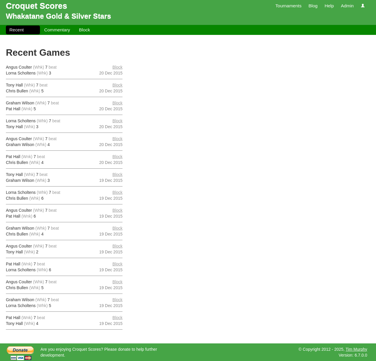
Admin (347, 5)
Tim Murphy (356, 349)
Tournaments (288, 5)
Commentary (57, 29)
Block (84, 29)
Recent (16, 29)
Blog (313, 5)
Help (329, 5)
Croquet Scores (36, 5)
